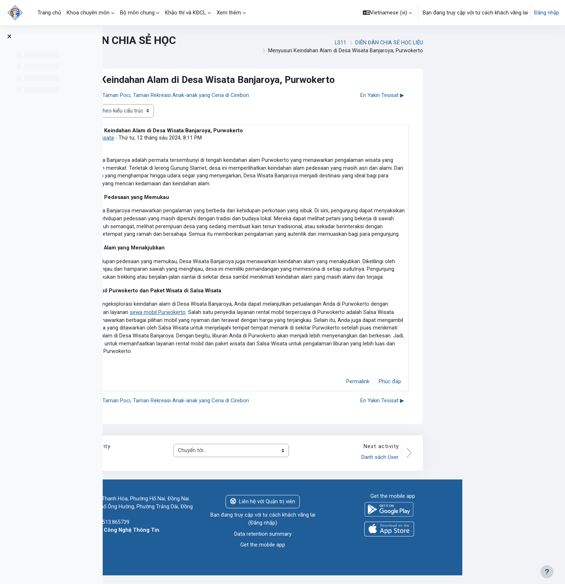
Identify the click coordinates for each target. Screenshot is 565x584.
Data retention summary (365, 541)
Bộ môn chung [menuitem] (137, 12)
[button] (387, 12)
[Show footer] (546, 571)
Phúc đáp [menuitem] (492, 388)
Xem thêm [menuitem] (229, 12)
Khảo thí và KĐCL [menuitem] (185, 12)
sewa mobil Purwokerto (261, 317)
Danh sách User (482, 464)
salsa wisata (202, 138)
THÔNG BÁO (182, 464)
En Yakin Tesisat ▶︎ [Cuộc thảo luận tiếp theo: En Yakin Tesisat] (485, 95)
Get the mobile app (365, 552)
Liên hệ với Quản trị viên (365, 508)
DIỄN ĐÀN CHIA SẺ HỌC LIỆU (491, 43)
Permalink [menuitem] (460, 388)
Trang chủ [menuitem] (49, 12)
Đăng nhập (546, 12)
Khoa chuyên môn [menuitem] (88, 12)
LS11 (441, 43)
